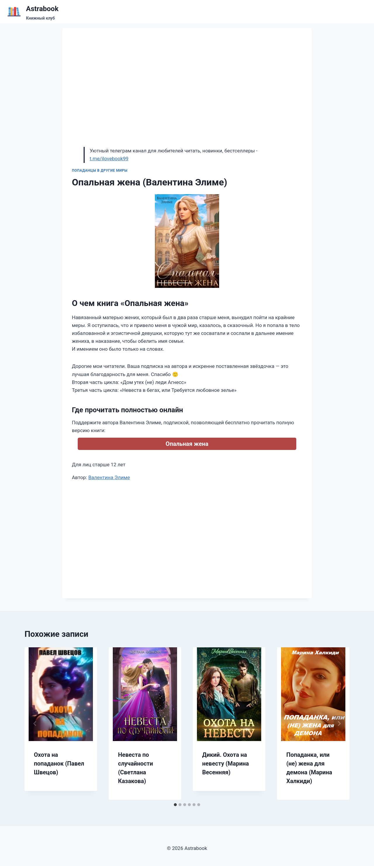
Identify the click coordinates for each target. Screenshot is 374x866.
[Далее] (339, 723)
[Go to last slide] (35, 723)
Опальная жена (187, 443)
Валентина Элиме (109, 477)
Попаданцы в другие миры (99, 170)
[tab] (175, 804)
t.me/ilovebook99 (109, 158)
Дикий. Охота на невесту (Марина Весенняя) (225, 763)
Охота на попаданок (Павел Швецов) (59, 763)
